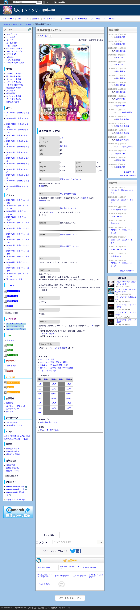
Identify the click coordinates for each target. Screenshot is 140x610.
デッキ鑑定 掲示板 (13, 99)
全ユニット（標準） (48, 359)
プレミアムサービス (14, 51)
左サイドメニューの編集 (14, 500)
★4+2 (53, 398)
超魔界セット (116, 256)
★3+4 (68, 403)
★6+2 (53, 389)
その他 (55, 430)
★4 (39, 398)
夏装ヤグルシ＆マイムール (70, 179)
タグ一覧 (67, 19)
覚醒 (45, 379)
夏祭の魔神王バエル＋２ (70, 246)
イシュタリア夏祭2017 (58, 348)
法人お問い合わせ (44, 608)
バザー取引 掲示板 (13, 74)
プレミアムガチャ (47, 334)
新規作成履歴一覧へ (128, 271)
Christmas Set (116, 216)
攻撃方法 (9, 403)
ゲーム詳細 (10, 37)
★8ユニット (11, 57)
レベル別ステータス (14, 425)
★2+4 (68, 408)
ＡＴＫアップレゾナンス (16, 324)
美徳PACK (115, 223)
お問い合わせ (32, 608)
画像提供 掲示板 (12, 102)
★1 (39, 413)
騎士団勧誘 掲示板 (13, 76)
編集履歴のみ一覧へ (128, 176)
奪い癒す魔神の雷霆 (68, 194)
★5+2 (53, 394)
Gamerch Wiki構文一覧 (15, 489)
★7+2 (53, 384)
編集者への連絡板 (13, 454)
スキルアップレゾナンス (16, 329)
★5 (39, 394)
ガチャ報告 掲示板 (13, 82)
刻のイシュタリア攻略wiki (34, 10)
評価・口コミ (23, 19)
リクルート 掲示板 (13, 79)
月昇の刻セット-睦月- (119, 210)
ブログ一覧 (95, 19)
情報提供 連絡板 (12, 449)
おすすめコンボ (12, 409)
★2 (39, 408)
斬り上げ (63, 146)
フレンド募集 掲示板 (14, 85)
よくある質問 (11, 43)
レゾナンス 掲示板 (13, 96)
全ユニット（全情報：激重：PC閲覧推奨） (57, 368)
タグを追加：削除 (50, 35)
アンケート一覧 (81, 19)
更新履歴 (35, 19)
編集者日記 (10, 465)
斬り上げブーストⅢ (68, 208)
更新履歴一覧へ (130, 172)
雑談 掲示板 (11, 93)
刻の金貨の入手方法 (14, 49)
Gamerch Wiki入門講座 (15, 486)
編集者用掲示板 (12, 468)
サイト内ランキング (51, 19)
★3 (39, 403)
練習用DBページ (13, 471)
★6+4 (68, 389)
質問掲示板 (10, 91)
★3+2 (53, 403)
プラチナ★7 (11, 54)
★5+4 (68, 394)
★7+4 (68, 384)
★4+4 (68, 398)
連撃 (42, 422)
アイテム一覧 (11, 422)
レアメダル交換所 (13, 60)
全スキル (10, 340)
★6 (39, 389)
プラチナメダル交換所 (15, 63)
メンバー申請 (109, 19)
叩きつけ (57, 422)
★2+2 (53, 408)
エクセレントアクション (16, 406)
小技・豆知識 (11, 46)
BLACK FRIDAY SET (119, 249)
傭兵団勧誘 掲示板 (13, 88)
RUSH (41, 186)
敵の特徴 (9, 412)
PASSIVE (42, 201)
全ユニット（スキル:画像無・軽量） (54, 365)
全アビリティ (12, 366)
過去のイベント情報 (14, 279)
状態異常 (84, 198)
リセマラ (9, 40)
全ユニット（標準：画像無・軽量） (54, 362)
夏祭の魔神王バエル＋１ (70, 235)
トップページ (8, 19)
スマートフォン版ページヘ (70, 598)
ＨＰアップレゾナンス (15, 326)
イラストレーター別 (48, 371)
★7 (61, 138)
